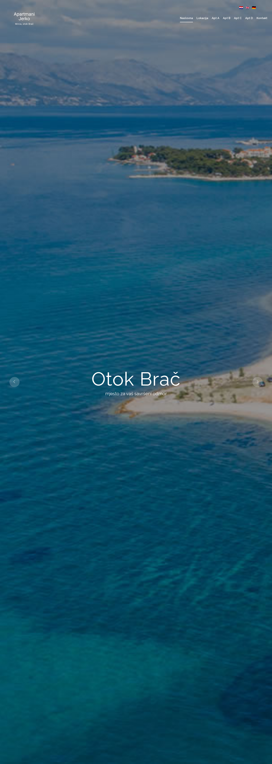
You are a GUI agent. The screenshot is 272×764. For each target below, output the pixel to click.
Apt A (215, 18)
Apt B (226, 18)
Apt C (238, 18)
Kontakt (262, 18)
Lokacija (202, 18)
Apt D (249, 18)
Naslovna (186, 18)
